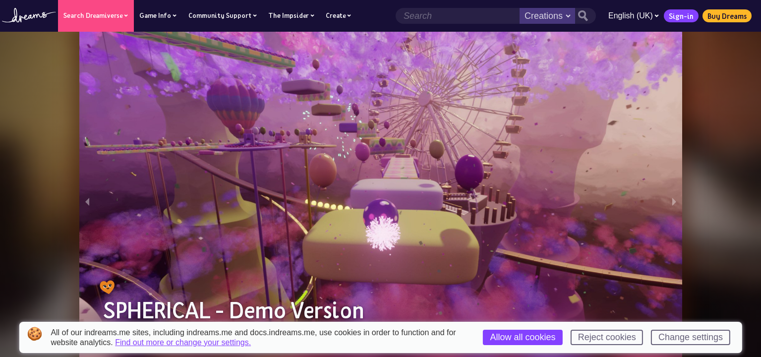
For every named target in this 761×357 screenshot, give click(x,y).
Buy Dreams (726, 16)
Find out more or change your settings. (183, 343)
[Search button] (584, 16)
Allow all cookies (522, 337)
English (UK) (632, 15)
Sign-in (680, 16)
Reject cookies (607, 337)
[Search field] (457, 16)
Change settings (690, 337)
